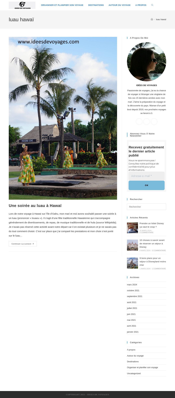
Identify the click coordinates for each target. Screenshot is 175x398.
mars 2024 (132, 284)
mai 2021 (131, 320)
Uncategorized (134, 373)
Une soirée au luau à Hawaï (35, 205)
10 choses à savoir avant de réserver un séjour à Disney (152, 243)
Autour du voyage (135, 355)
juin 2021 (131, 314)
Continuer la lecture (23, 244)
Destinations (133, 361)
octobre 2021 (133, 290)
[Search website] (152, 5)
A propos (131, 349)
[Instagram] (154, 121)
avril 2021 (131, 326)
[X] (139, 121)
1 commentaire (159, 269)
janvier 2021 (132, 332)
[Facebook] (146, 121)
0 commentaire (146, 232)
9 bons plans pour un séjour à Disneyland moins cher (153, 261)
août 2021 (131, 302)
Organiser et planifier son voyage (142, 367)
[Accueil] (152, 19)
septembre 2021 (134, 296)
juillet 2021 (132, 308)
